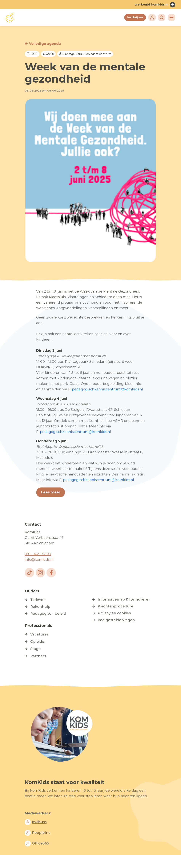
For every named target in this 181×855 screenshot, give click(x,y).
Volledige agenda (45, 44)
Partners (38, 656)
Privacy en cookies (114, 613)
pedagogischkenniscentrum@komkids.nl (107, 389)
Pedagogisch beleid (48, 613)
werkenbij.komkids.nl (151, 4)
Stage (35, 649)
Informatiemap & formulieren (124, 599)
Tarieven (38, 600)
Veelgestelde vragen (116, 620)
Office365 (40, 843)
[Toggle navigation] (171, 17)
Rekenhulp (40, 607)
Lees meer (50, 492)
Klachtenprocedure (115, 606)
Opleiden (38, 641)
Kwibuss (39, 822)
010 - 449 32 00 (38, 554)
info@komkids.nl (39, 559)
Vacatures (39, 634)
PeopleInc (41, 833)
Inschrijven (135, 17)
